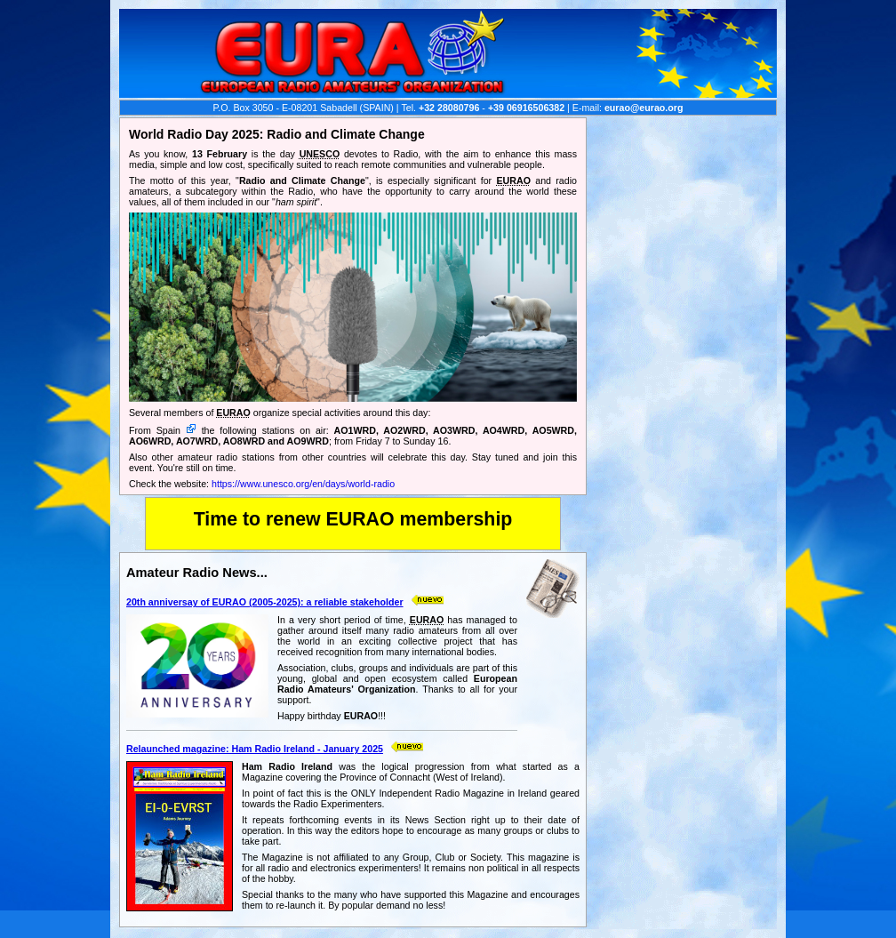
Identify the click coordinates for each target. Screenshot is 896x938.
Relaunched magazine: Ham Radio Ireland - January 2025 (254, 748)
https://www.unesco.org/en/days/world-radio (303, 483)
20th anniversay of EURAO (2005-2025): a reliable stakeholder (265, 602)
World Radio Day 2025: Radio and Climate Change (277, 134)
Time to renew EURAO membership (353, 519)
